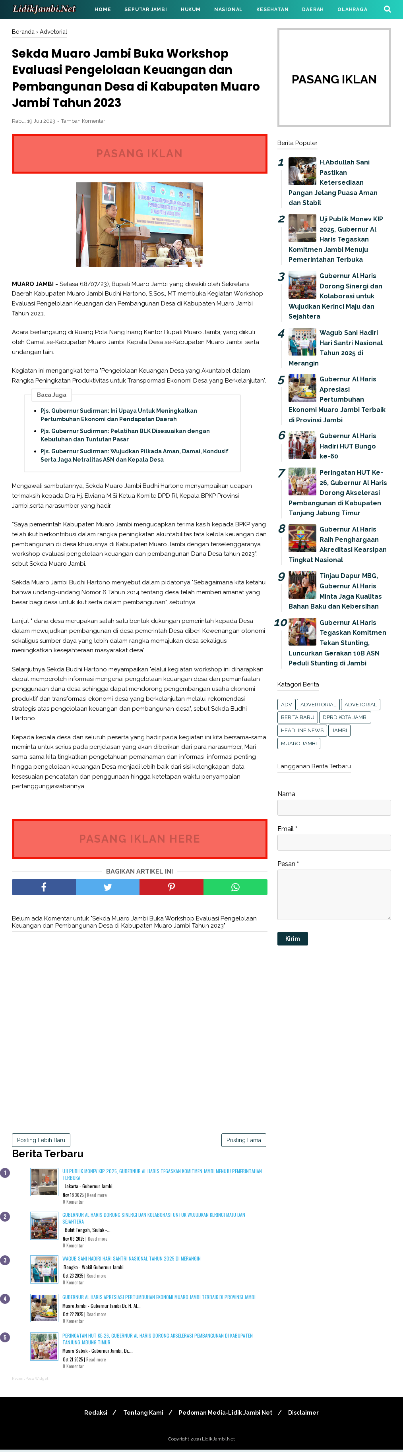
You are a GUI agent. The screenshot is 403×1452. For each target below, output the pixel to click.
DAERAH (313, 9)
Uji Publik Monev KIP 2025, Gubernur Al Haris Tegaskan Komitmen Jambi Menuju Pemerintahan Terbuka (162, 1176)
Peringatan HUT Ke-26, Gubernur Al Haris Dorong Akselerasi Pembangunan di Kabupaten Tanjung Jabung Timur (157, 1341)
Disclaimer (305, 1415)
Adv (286, 705)
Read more (97, 1197)
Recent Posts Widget (30, 1381)
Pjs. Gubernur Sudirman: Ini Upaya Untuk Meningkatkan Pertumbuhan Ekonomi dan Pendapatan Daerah (119, 417)
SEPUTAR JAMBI (145, 9)
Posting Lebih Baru (41, 1142)
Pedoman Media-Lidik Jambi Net (226, 1415)
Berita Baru (297, 717)
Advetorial (361, 705)
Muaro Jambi (299, 743)
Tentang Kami (142, 1415)
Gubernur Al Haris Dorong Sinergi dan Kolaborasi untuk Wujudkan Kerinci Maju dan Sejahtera (153, 1220)
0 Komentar (73, 1204)
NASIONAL (228, 9)
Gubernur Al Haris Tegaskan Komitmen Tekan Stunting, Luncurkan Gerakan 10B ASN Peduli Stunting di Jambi (337, 643)
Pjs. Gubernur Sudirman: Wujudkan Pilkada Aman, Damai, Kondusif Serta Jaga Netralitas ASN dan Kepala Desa (135, 457)
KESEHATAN (272, 9)
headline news (302, 730)
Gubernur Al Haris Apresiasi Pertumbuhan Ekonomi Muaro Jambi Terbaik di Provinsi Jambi (159, 1299)
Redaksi (93, 1415)
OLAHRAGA (352, 9)
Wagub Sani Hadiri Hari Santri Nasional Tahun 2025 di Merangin (131, 1260)
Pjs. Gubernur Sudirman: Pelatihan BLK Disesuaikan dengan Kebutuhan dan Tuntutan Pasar (125, 437)
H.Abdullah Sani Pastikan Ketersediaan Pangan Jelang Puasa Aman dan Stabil (333, 183)
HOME (103, 9)
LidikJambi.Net (218, 1441)
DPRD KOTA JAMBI (345, 717)
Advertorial (318, 705)
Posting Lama (244, 1142)
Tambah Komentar (83, 123)
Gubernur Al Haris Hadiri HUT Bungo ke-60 (348, 446)
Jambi (339, 730)
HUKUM (191, 9)
